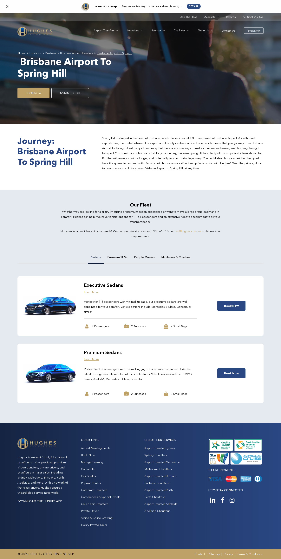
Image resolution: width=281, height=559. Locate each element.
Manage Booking (92, 462)
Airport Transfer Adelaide (161, 504)
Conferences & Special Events (100, 497)
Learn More (91, 292)
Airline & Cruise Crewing (97, 518)
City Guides (88, 476)
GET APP (194, 6)
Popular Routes (91, 483)
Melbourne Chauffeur (158, 469)
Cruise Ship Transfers (94, 504)
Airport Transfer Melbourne (162, 462)
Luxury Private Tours (94, 525)
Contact (199, 554)
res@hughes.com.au (188, 231)
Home (21, 53)
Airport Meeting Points (95, 448)
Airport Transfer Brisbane (160, 476)
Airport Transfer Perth (158, 490)
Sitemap (214, 554)
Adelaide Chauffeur (157, 511)
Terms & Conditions (250, 554)
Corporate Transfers (94, 490)
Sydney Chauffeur (155, 455)
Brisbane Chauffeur (156, 483)
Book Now (88, 455)
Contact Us (88, 469)
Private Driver (90, 511)
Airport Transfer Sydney (159, 448)
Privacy (228, 554)
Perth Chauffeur (154, 497)
